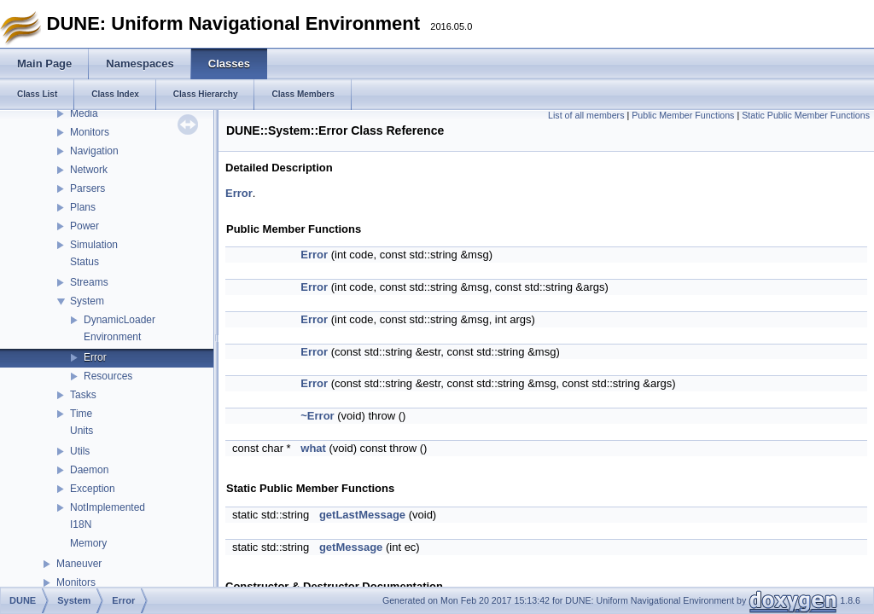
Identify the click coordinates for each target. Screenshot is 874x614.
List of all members (586, 115)
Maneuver (79, 564)
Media (84, 113)
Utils (80, 451)
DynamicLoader (119, 320)
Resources (108, 376)
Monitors (89, 132)
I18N (80, 524)
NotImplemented (107, 507)
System (87, 301)
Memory (88, 543)
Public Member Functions (683, 115)
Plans (83, 207)
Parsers (87, 188)
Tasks (83, 395)
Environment (112, 337)
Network (89, 170)
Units (81, 431)
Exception (92, 489)
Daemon (89, 470)
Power (84, 226)
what (313, 448)
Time (81, 414)
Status (84, 262)
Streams (89, 282)
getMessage (350, 547)
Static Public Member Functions (806, 115)
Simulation (94, 245)
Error (95, 357)
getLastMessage (362, 514)
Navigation (94, 151)
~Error (317, 415)
